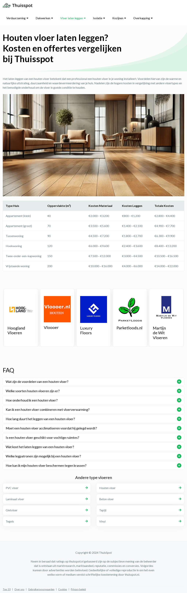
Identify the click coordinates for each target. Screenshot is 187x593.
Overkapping (141, 18)
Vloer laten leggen (71, 18)
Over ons (19, 589)
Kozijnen (117, 18)
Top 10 (7, 589)
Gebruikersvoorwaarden (41, 589)
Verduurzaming (16, 18)
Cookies (62, 589)
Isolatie (97, 18)
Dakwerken (43, 18)
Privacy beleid (78, 589)
